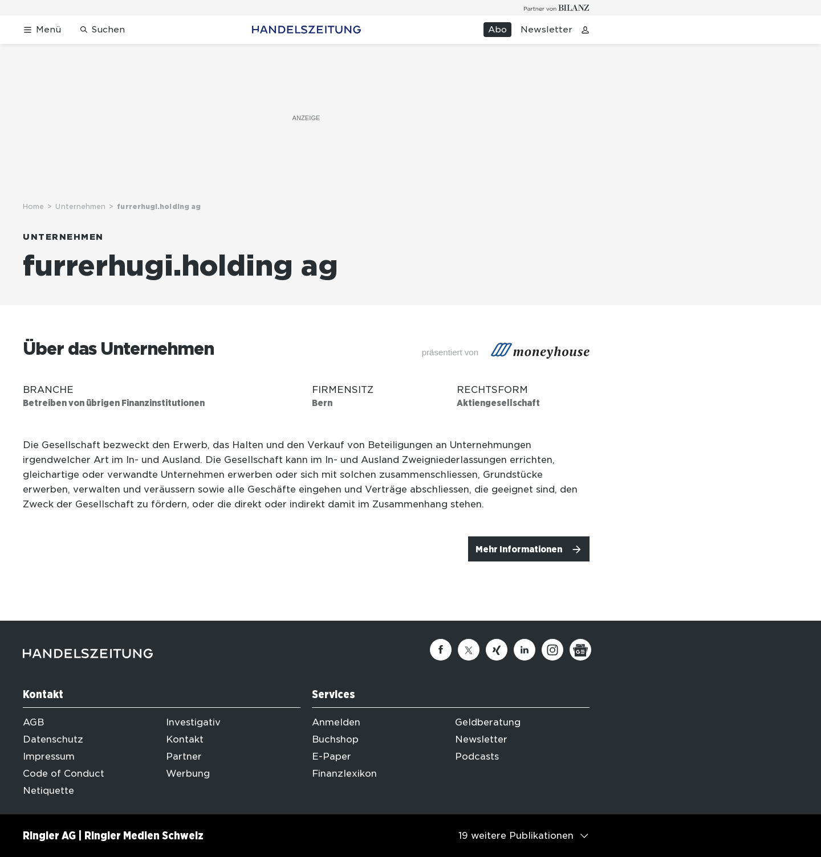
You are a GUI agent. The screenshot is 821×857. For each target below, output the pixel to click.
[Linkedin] (524, 650)
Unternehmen (80, 206)
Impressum (49, 756)
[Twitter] (468, 650)
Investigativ (193, 722)
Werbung (188, 773)
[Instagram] (552, 650)
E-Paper (331, 756)
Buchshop (335, 739)
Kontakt (185, 739)
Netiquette (48, 790)
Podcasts (477, 756)
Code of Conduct (63, 773)
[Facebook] (441, 650)
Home (33, 206)
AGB (33, 722)
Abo (497, 29)
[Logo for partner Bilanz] (557, 8)
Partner (184, 756)
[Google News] (580, 650)
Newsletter (546, 29)
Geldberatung (488, 722)
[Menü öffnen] (42, 30)
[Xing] (496, 650)
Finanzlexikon (344, 773)
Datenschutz (53, 739)
